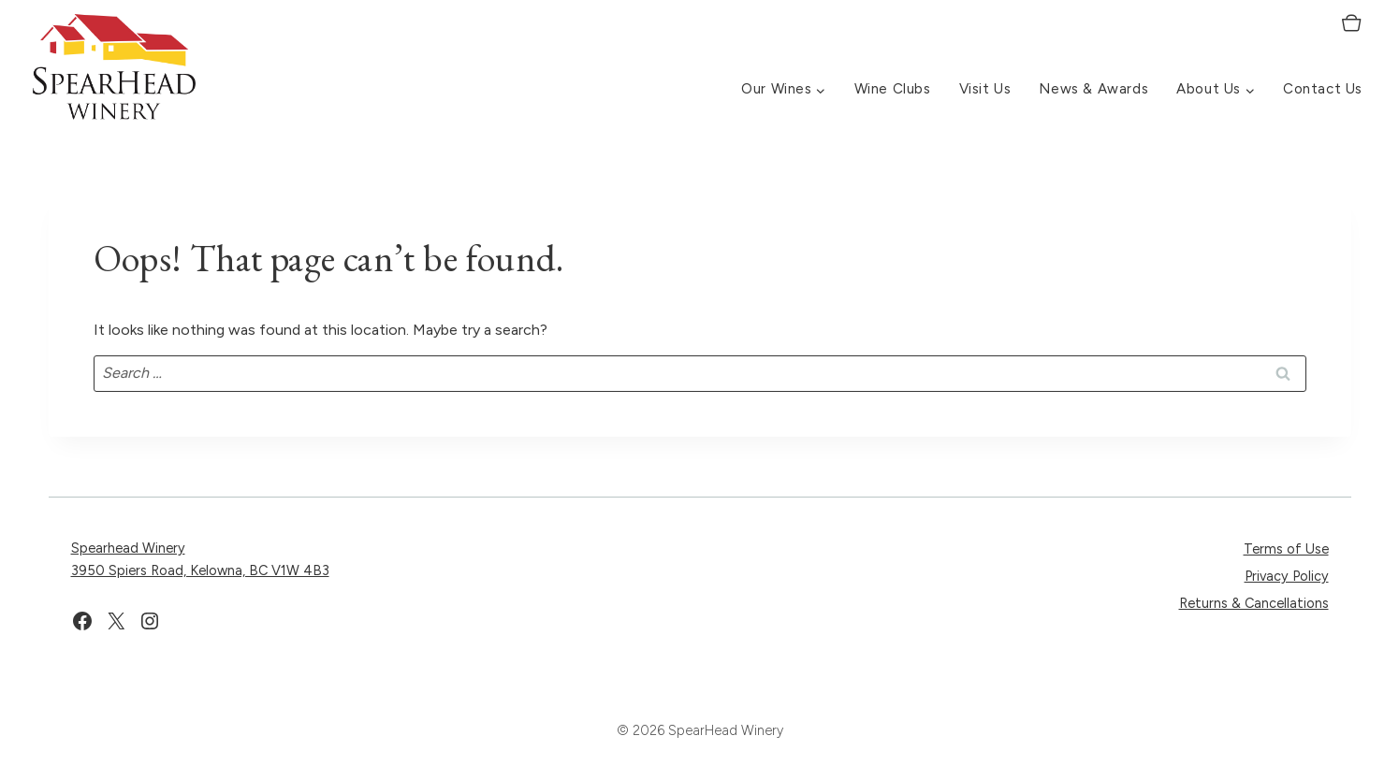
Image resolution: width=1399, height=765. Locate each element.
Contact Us (1323, 88)
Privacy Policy (1287, 576)
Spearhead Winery (128, 548)
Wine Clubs (892, 88)
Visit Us (985, 88)
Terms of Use (1286, 549)
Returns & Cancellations (1254, 603)
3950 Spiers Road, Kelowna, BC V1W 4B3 (200, 570)
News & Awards (1093, 88)
